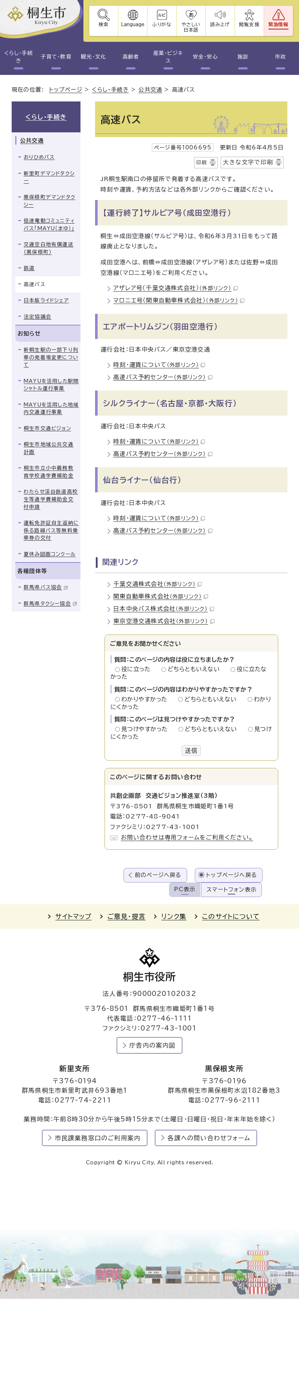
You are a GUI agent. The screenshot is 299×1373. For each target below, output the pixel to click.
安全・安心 (205, 56)
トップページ (65, 89)
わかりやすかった (146, 699)
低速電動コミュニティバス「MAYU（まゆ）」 (49, 224)
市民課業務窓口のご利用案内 (98, 1138)
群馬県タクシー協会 (50, 603)
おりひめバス (39, 157)
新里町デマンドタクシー (49, 177)
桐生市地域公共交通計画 (49, 448)
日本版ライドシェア (46, 300)
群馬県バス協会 (46, 587)
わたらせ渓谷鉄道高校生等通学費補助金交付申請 (51, 499)
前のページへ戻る (158, 875)
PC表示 (184, 889)
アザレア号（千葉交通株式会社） (175, 288)
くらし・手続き (18, 57)
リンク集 (173, 916)
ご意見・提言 (126, 916)
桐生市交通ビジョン (47, 428)
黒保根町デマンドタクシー (49, 201)
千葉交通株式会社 (157, 584)
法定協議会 (37, 316)
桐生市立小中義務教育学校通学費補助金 (49, 471)
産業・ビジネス (168, 57)
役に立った (138, 669)
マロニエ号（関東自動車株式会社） (178, 300)
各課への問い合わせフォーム (209, 1138)
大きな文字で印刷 (248, 162)
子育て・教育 (56, 56)
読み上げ (220, 24)
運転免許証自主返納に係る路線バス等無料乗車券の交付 (51, 530)
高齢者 (131, 56)
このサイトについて (231, 916)
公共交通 (150, 89)
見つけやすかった (146, 729)
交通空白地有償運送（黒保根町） (49, 248)
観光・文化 (93, 56)
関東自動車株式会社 (160, 596)
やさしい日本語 (191, 27)
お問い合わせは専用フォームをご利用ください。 (187, 837)
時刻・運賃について (159, 365)
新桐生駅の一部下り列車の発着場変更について (51, 357)
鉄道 (29, 268)
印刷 (201, 162)
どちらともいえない (196, 669)
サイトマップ (73, 916)
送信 (191, 750)
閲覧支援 (249, 24)
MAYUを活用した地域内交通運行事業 (51, 408)
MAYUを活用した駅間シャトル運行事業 (51, 385)
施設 (242, 56)
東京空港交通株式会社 (163, 621)
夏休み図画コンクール (50, 554)
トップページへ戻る (231, 875)
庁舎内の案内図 (152, 1045)
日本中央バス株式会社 (163, 609)
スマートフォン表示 (231, 889)
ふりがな (162, 24)
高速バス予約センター (162, 377)
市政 (280, 56)
